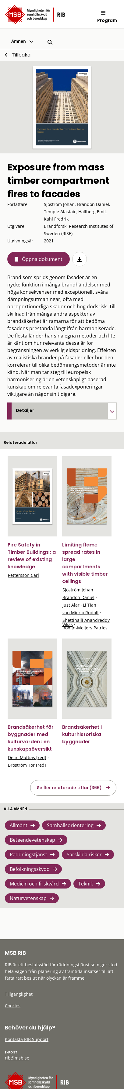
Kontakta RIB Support (26, 1039)
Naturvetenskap (28, 898)
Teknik (85, 883)
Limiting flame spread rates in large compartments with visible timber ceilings (85, 563)
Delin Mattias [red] (27, 757)
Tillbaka (21, 54)
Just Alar (71, 605)
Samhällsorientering (70, 825)
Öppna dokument (42, 259)
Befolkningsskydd (30, 869)
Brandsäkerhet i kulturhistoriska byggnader (82, 734)
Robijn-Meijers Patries (85, 628)
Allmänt (18, 825)
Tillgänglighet (19, 994)
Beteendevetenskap (32, 840)
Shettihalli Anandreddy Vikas (86, 622)
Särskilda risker (84, 854)
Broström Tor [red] (27, 765)
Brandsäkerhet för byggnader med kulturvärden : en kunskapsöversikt (31, 738)
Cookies (12, 1006)
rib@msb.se (17, 1058)
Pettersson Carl (23, 575)
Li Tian (89, 605)
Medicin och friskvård (34, 883)
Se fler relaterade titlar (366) (69, 788)
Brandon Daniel (78, 597)
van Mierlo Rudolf (80, 612)
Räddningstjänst (28, 854)
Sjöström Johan (77, 590)
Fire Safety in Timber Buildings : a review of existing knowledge (32, 555)
